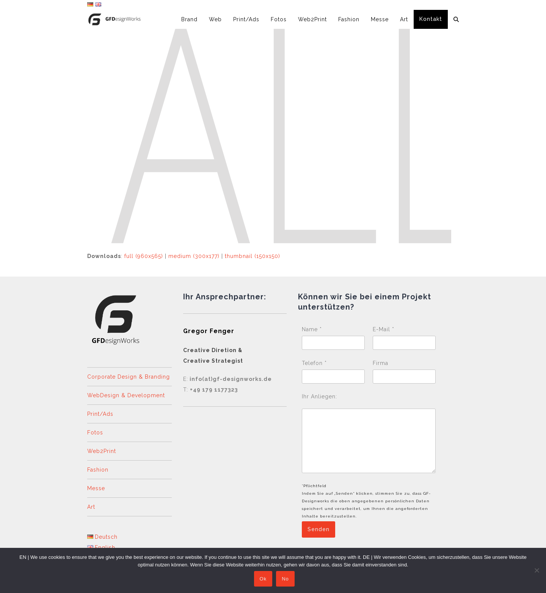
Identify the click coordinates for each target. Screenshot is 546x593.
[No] (536, 570)
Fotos (95, 432)
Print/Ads (100, 414)
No (286, 579)
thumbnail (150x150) (252, 256)
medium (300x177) (194, 256)
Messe (96, 488)
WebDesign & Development (126, 395)
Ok (263, 579)
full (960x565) (143, 256)
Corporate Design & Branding (128, 377)
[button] (456, 19)
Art (91, 507)
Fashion (97, 470)
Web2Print (101, 451)
